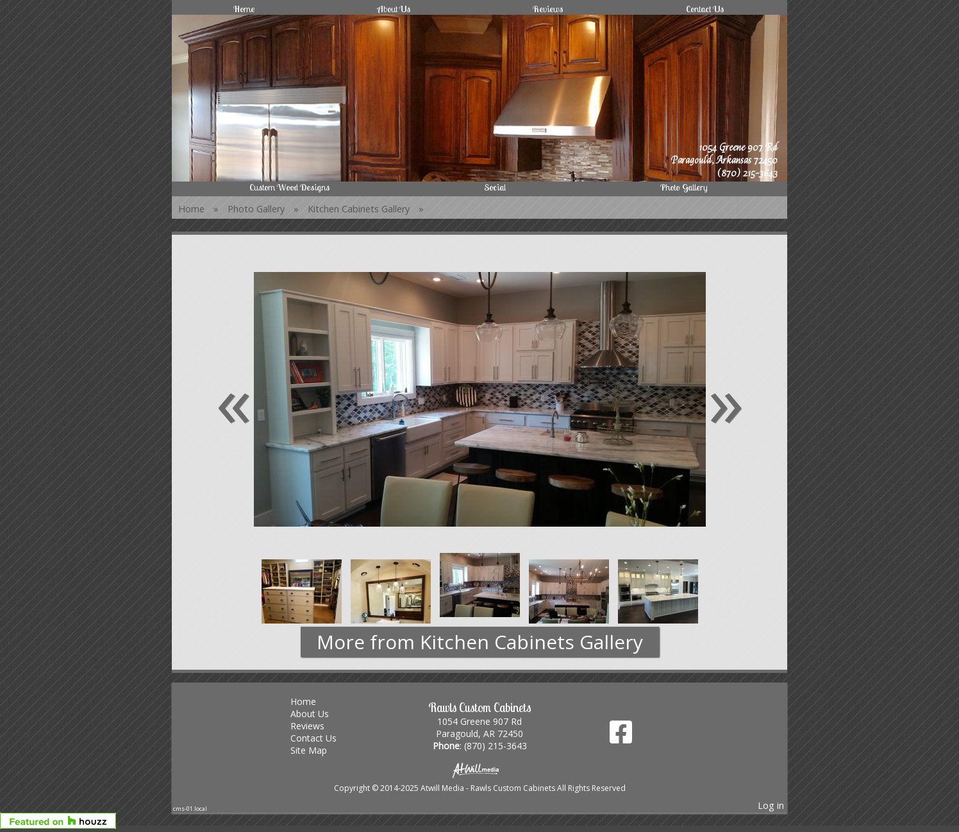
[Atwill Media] (479, 769)
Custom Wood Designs (289, 187)
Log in (771, 805)
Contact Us (705, 9)
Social (495, 187)
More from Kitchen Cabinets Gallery (480, 642)
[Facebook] (621, 736)
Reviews (548, 9)
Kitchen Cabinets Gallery (359, 209)
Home (243, 9)
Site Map (318, 750)
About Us (394, 9)
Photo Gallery (684, 187)
